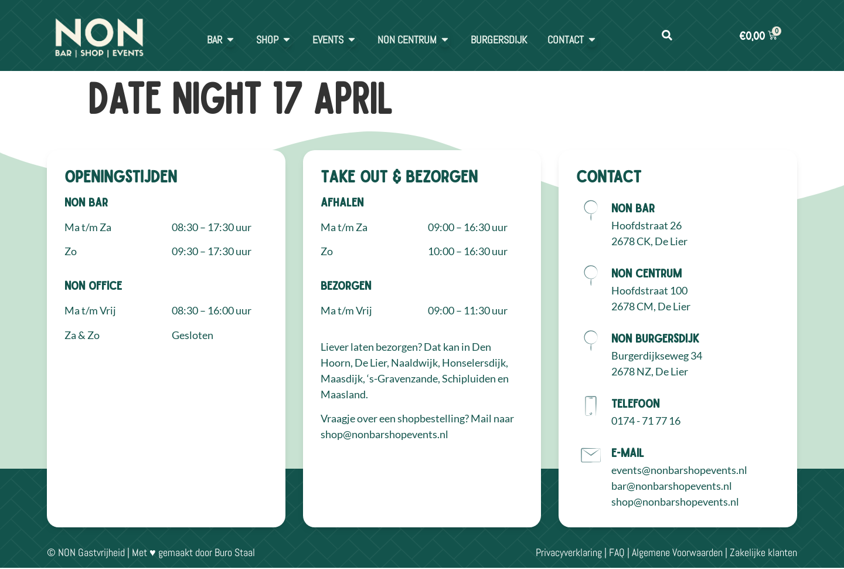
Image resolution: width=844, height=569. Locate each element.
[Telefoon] (590, 406)
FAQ (617, 552)
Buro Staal (235, 552)
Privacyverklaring (569, 552)
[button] (666, 35)
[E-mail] (590, 455)
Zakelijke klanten (763, 552)
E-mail (627, 452)
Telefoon (635, 403)
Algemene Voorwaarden (677, 552)
